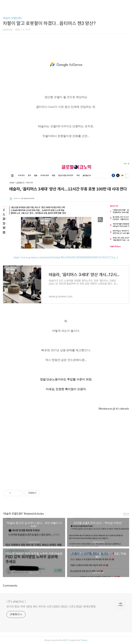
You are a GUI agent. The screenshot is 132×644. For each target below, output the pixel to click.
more (126, 513)
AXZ (65, 640)
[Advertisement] (66, 64)
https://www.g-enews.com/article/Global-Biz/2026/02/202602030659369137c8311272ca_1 (66, 257)
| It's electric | (16, 601)
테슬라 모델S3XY (12, 18)
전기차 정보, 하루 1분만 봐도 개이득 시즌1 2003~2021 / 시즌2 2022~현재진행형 (51, 606)
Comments (10, 585)
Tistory (84, 640)
